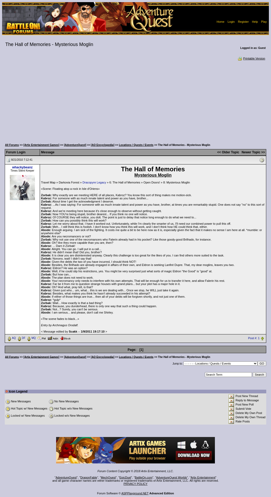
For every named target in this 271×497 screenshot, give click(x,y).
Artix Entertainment (203, 477)
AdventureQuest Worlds (171, 477)
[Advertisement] (135, 100)
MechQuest (108, 477)
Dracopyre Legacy (94, 182)
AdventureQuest (66, 477)
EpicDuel (125, 477)
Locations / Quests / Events (136, 145)
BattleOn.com (143, 477)
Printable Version (251, 58)
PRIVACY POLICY (136, 483)
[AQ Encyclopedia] (102, 145)
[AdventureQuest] (75, 145)
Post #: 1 (253, 338)
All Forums (12, 145)
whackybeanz (22, 167)
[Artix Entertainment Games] (42, 145)
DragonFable (88, 477)
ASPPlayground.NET (135, 493)
